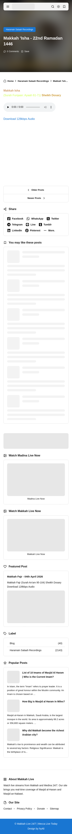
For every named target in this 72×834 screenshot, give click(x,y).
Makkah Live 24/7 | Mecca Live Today (37, 823)
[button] (49, 230)
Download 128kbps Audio (19, 118)
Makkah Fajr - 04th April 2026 (25, 576)
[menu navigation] (7, 6)
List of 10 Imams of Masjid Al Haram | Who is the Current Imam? (43, 674)
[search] (52, 6)
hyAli (41, 828)
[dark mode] (58, 6)
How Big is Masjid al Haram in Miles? (43, 701)
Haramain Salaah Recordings (19, 29)
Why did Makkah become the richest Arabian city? (43, 732)
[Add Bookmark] (25, 51)
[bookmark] (64, 6)
